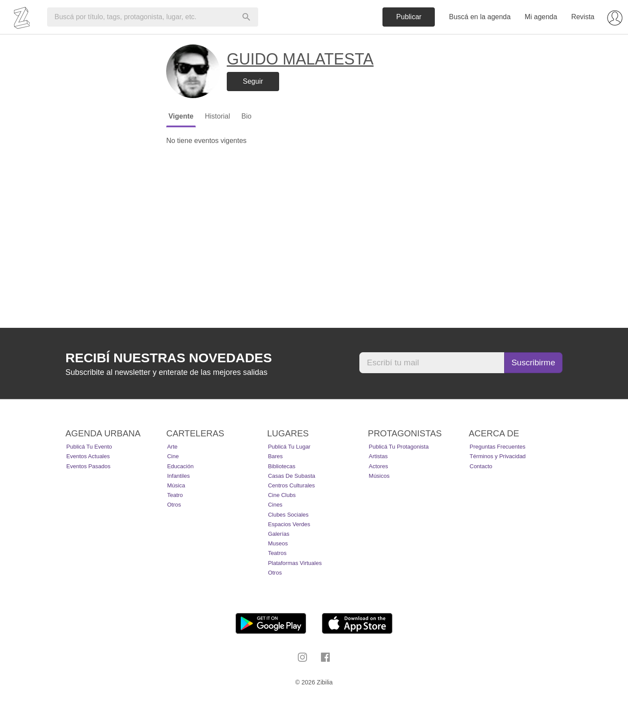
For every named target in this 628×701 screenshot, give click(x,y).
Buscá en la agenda (479, 16)
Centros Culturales (291, 485)
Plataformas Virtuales (294, 563)
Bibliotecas (281, 466)
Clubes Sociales (288, 514)
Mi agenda (541, 16)
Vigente (181, 116)
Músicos (379, 476)
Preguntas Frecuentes (498, 446)
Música (176, 485)
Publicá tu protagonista (399, 446)
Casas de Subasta (291, 476)
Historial (217, 116)
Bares (275, 456)
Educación (180, 466)
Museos (278, 543)
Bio (246, 116)
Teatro (175, 495)
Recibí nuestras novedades (168, 357)
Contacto (481, 466)
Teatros (277, 553)
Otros (174, 504)
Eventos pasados (88, 466)
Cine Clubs (282, 495)
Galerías (278, 534)
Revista (582, 16)
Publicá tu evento (89, 446)
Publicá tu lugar (289, 446)
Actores (378, 466)
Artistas (378, 456)
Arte (172, 446)
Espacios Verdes (289, 524)
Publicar (409, 16)
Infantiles (178, 476)
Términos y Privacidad (498, 456)
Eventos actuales (88, 456)
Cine (173, 456)
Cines (275, 504)
